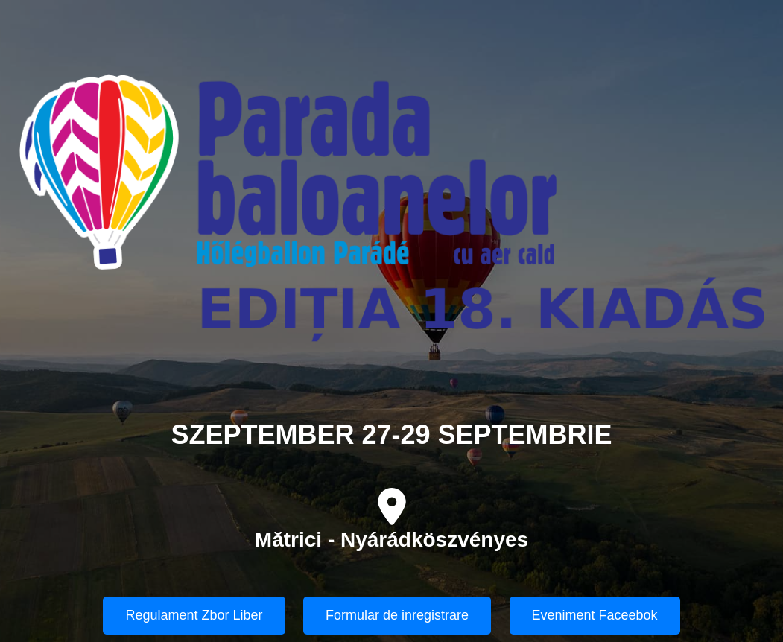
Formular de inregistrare (397, 615)
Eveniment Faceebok (595, 615)
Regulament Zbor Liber (193, 615)
